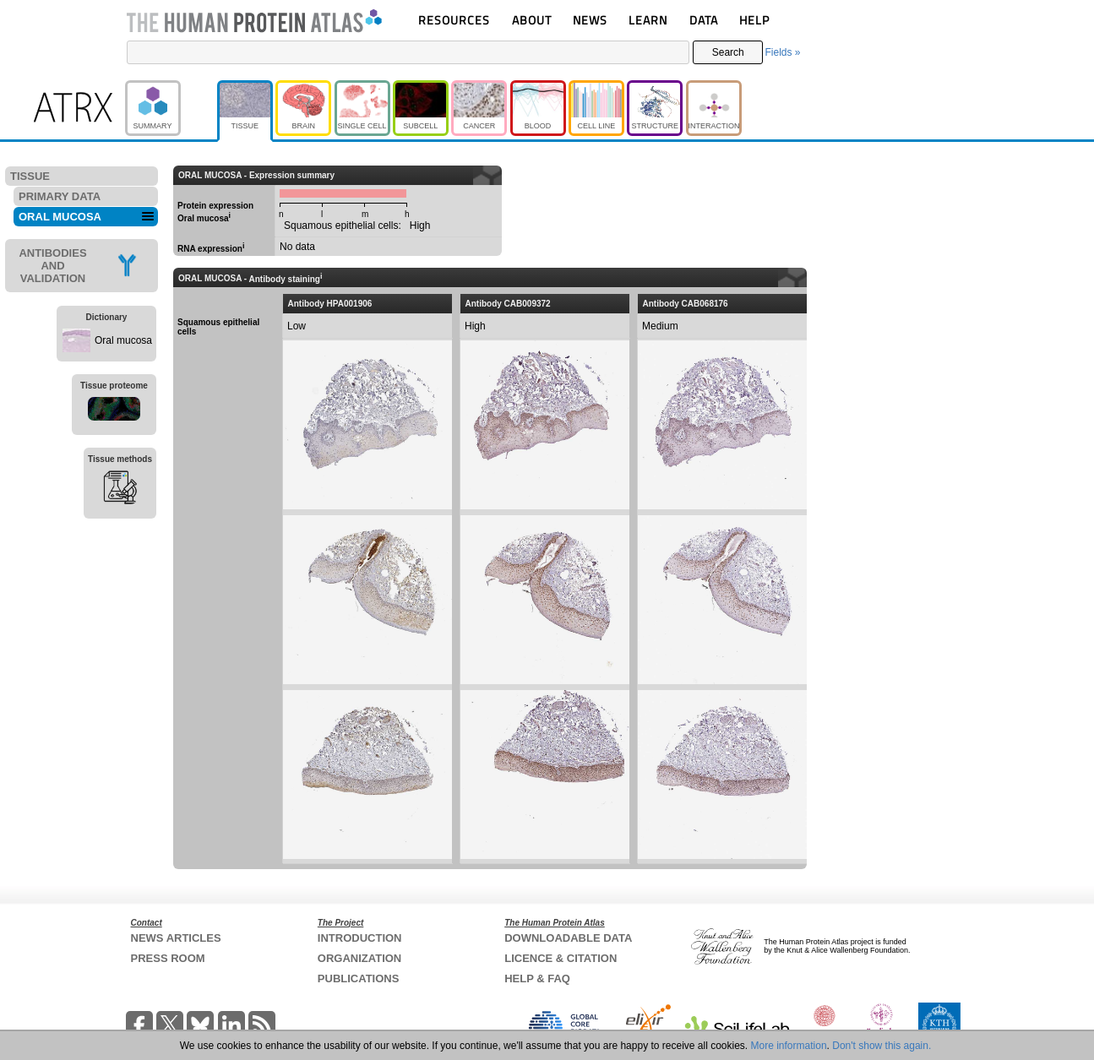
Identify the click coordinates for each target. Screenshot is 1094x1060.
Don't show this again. (881, 1046)
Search (728, 52)
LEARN (648, 20)
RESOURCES (454, 20)
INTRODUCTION (360, 938)
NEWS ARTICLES (176, 938)
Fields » (782, 52)
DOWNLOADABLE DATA (568, 938)
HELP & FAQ (537, 978)
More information (789, 1046)
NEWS (590, 20)
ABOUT (532, 20)
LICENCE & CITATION (560, 958)
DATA (703, 20)
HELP (754, 20)
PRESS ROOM (168, 958)
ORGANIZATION (359, 958)
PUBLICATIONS (359, 978)
